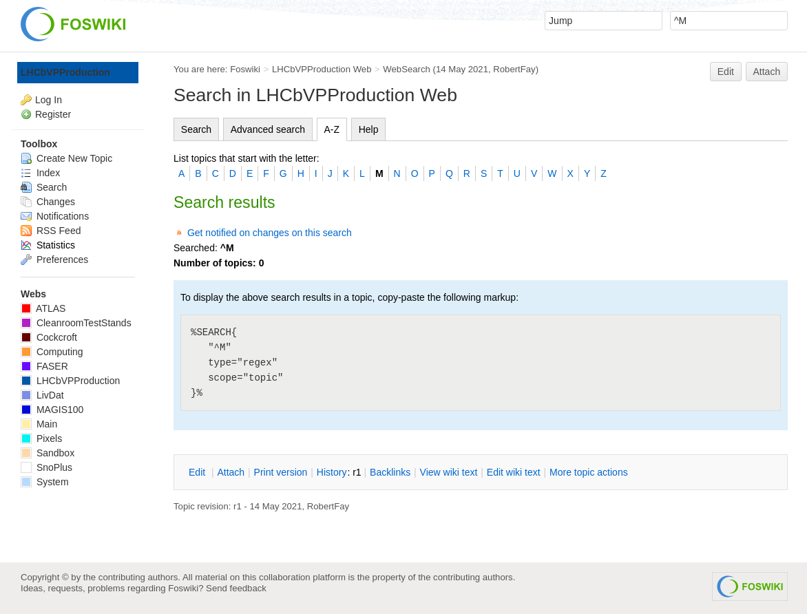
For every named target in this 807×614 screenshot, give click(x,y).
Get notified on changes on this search (269, 232)
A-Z (332, 129)
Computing (52, 351)
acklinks (390, 472)
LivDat (42, 395)
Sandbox (47, 452)
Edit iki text (514, 472)
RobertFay (514, 69)
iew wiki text (449, 472)
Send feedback (236, 588)
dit (198, 472)
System (45, 481)
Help (369, 129)
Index (40, 172)
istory (332, 472)
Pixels (41, 438)
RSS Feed (51, 230)
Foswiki (245, 69)
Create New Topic (66, 158)
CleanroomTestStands (76, 322)
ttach (230, 472)
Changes (48, 201)
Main (39, 424)
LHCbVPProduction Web (322, 69)
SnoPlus (46, 467)
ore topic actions (588, 472)
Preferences (54, 259)
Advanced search (268, 129)
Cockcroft (49, 337)
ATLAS (43, 308)
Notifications (55, 216)
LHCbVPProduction (65, 72)
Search (196, 129)
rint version (281, 472)
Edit (725, 71)
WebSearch (406, 69)
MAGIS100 (52, 409)
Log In (48, 99)
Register (53, 114)
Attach (767, 71)
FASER (44, 366)
